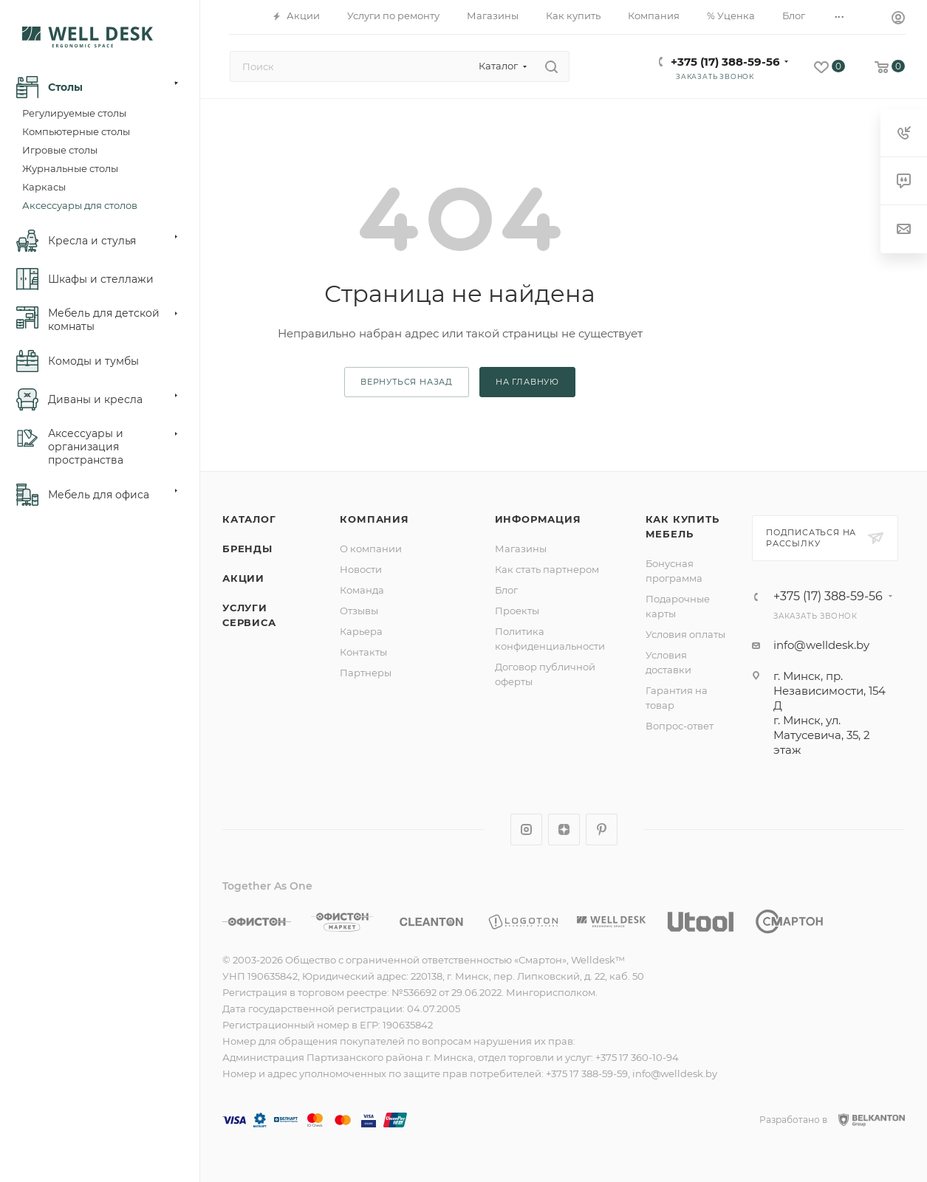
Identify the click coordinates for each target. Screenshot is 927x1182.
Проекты (517, 610)
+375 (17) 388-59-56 (725, 62)
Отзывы (359, 610)
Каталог (249, 519)
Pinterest (602, 829)
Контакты (363, 652)
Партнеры (365, 672)
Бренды (247, 548)
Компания (374, 519)
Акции (243, 578)
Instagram (526, 829)
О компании (371, 548)
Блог (506, 590)
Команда (362, 590)
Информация (538, 519)
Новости (361, 569)
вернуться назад (406, 382)
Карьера (361, 631)
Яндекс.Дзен (564, 829)
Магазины (521, 548)
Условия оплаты (685, 634)
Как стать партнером (547, 569)
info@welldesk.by (821, 645)
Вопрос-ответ (680, 726)
